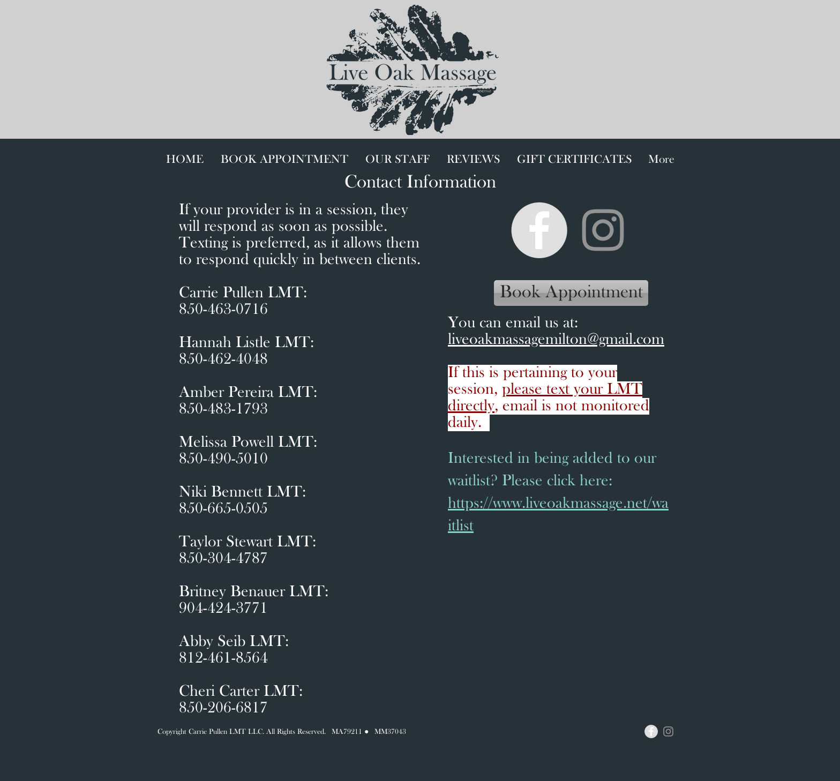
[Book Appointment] (571, 293)
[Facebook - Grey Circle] (539, 230)
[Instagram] (603, 230)
